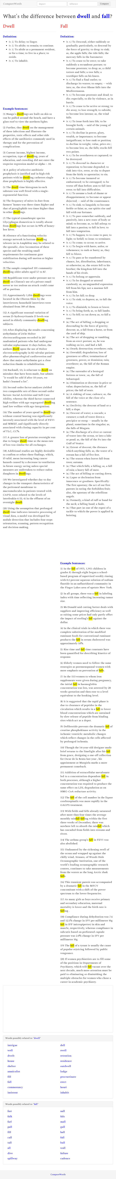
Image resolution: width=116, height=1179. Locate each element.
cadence (65, 1158)
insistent (13, 1093)
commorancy (15, 1087)
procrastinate (68, 1077)
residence (66, 1061)
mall (63, 1122)
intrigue (12, 1045)
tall (10, 1143)
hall (62, 1132)
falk (10, 1116)
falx (62, 1116)
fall (106, 16)
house (11, 1061)
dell (62, 1045)
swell (63, 1050)
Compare (104, 3)
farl (10, 1122)
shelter (12, 1066)
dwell (83, 16)
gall (62, 1127)
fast (10, 1111)
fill (9, 1077)
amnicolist (14, 1071)
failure (64, 1153)
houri (63, 1087)
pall (10, 1127)
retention (65, 1056)
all (9, 1148)
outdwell (65, 1066)
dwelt (11, 1056)
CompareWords (12, 4)
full (62, 1138)
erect (63, 1082)
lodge (63, 1071)
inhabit (64, 1093)
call (10, 1138)
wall (62, 1148)
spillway (12, 1158)
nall (62, 1111)
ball (62, 1143)
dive (10, 1153)
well (10, 1050)
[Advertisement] (29, 85)
